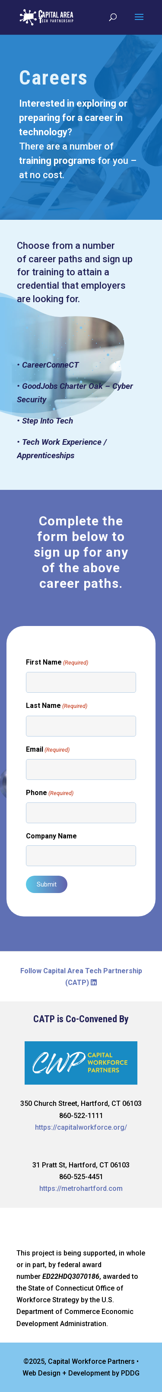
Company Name (51, 836)
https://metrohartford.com (81, 1188)
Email (48, 750)
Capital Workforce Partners (91, 1361)
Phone (49, 793)
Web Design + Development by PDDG (81, 1373)
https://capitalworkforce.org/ (81, 1127)
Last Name (56, 706)
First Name (57, 662)
